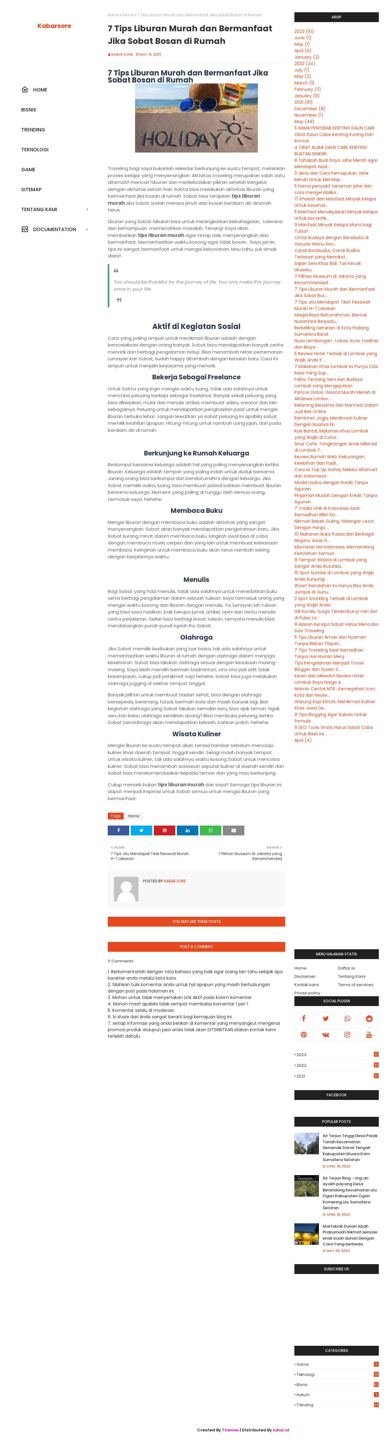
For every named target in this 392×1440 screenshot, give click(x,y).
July (301, 70)
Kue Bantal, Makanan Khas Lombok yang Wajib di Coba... (331, 434)
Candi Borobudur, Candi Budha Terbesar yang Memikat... (327, 253)
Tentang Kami (352, 976)
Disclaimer (305, 976)
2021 (303, 102)
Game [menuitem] (28, 169)
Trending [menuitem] (33, 129)
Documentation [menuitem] (48, 229)
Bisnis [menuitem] (28, 109)
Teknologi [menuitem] (35, 149)
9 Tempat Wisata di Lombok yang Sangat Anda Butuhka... (330, 563)
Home (113, 14)
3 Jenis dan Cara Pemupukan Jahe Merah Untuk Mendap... (331, 176)
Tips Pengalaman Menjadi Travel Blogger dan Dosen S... (329, 666)
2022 (305, 63)
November (309, 115)
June (303, 38)
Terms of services (355, 985)
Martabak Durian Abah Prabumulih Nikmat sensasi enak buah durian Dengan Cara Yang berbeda (350, 1235)
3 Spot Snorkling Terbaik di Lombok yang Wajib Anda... (331, 601)
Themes (230, 1430)
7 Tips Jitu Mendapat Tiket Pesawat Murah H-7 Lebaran (332, 305)
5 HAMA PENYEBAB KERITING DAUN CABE (334, 128)
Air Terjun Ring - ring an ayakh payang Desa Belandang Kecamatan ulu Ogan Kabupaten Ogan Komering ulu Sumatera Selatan (350, 1193)
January (307, 57)
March (304, 83)
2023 (304, 31)
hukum (337, 1394)
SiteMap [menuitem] (31, 189)
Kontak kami (306, 985)
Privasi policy (307, 993)
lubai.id (281, 1430)
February (307, 89)
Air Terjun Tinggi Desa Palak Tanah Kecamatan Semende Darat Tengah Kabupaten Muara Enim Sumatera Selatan (350, 1148)
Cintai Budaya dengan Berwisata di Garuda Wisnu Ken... (331, 240)
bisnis (128, 14)
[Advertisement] (336, 846)
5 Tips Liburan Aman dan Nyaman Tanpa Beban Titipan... (330, 640)
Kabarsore (54, 25)
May (302, 44)
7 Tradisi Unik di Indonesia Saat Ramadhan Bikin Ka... (327, 511)
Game (337, 1364)
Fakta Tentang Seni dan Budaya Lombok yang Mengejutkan (328, 382)
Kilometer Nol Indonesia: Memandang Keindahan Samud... (334, 550)
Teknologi (337, 1374)
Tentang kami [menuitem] (39, 209)
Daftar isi (346, 968)
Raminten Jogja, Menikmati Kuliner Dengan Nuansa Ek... (331, 421)
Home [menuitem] (34, 89)
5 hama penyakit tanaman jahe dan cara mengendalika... (333, 189)
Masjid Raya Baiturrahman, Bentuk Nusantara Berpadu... (330, 318)
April (303, 51)
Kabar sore (122, 54)
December (310, 109)
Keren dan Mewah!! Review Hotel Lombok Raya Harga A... (328, 679)
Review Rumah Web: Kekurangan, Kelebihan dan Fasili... (329, 460)
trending (337, 1404)
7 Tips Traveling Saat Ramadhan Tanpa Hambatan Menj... (329, 653)
